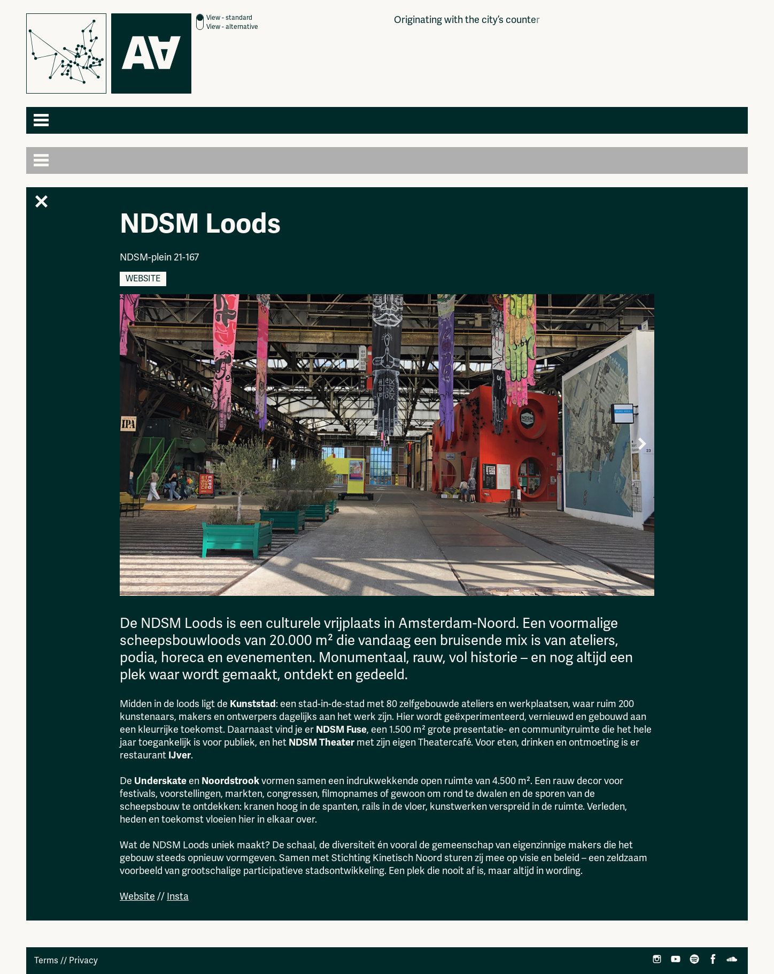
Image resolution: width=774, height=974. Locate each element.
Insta (178, 896)
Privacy (83, 960)
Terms (46, 960)
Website (143, 278)
